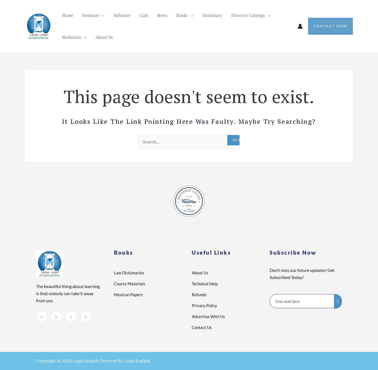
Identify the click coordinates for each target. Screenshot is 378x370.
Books (162, 15)
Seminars (85, 15)
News (146, 15)
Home (65, 15)
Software (113, 15)
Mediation (258, 15)
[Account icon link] (300, 26)
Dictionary (189, 15)
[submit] (338, 301)
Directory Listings (221, 15)
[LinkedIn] (56, 316)
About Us (69, 37)
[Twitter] (41, 316)
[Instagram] (85, 316)
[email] (302, 301)
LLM (131, 15)
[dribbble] (71, 316)
